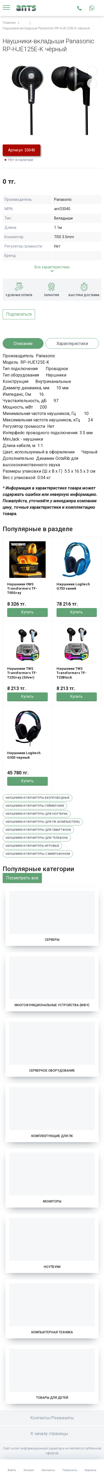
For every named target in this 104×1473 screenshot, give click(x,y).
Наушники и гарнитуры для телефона (37, 838)
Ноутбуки (52, 1267)
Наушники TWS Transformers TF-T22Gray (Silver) (22, 673)
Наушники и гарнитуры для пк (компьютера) (43, 822)
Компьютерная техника (52, 1332)
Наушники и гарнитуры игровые (32, 846)
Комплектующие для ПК (52, 1136)
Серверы (52, 940)
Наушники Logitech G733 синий (73, 586)
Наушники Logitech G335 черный (24, 755)
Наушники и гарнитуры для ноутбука (37, 814)
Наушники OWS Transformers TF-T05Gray (22, 588)
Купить (27, 612)
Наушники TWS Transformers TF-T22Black (71, 673)
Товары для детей (52, 1398)
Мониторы (52, 1201)
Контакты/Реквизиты (52, 1417)
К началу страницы (52, 1433)
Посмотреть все (22, 877)
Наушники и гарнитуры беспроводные (38, 798)
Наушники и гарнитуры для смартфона (38, 830)
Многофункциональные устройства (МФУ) (52, 1005)
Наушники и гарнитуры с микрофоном (38, 854)
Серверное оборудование (52, 1070)
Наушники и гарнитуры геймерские (35, 806)
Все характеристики (52, 267)
